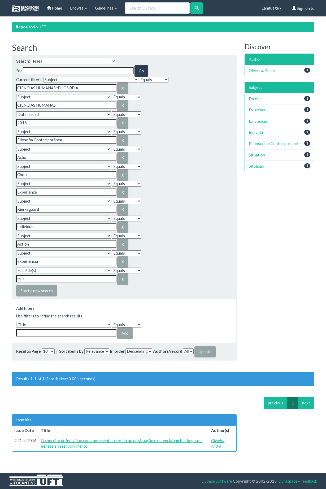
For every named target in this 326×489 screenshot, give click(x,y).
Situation (257, 154)
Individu (256, 132)
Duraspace (287, 481)
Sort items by (71, 351)
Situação (256, 166)
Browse (78, 8)
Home (54, 8)
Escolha (256, 98)
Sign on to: (304, 8)
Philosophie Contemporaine (273, 143)
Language (272, 8)
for (19, 70)
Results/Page (28, 351)
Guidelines (106, 8)
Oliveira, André (262, 70)
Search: (23, 61)
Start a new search (36, 290)
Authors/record (167, 351)
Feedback (309, 481)
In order (117, 351)
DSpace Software (216, 481)
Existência (258, 121)
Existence (257, 109)
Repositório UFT (31, 26)
